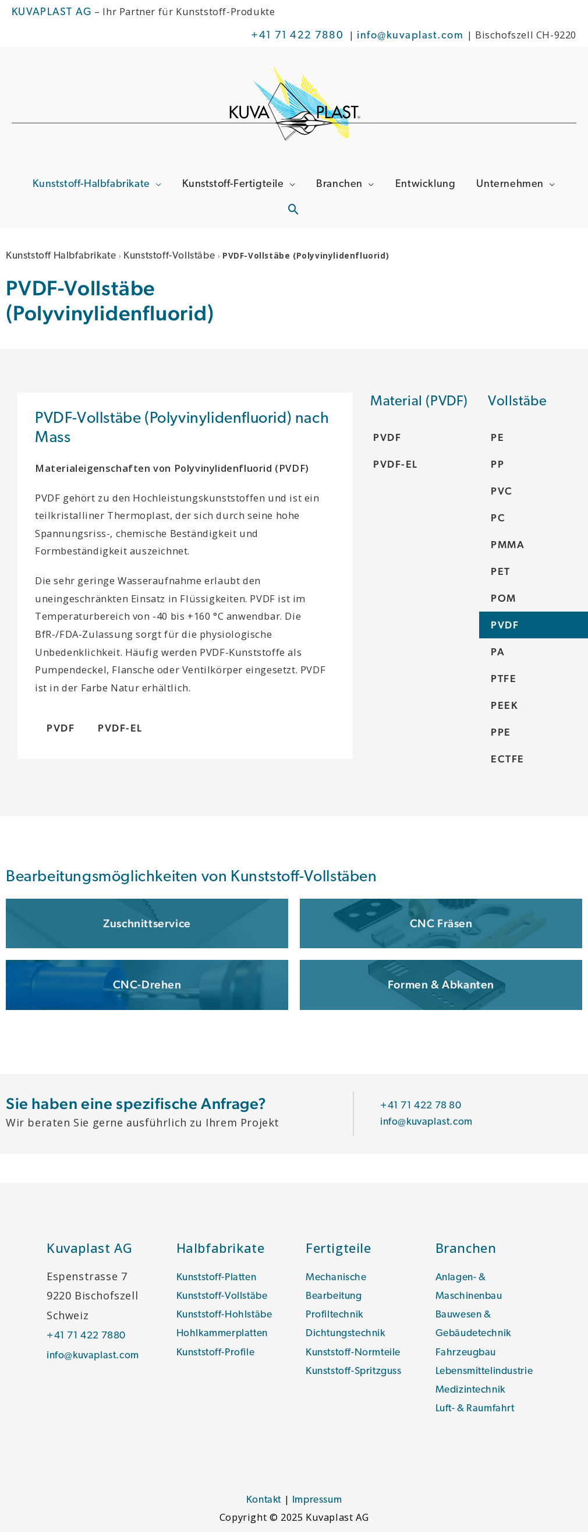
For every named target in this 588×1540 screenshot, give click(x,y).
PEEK (504, 707)
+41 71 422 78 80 (424, 1108)
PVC (502, 493)
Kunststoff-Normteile (355, 1358)
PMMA (508, 547)
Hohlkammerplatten (225, 1338)
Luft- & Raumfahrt (477, 1416)
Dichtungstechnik (348, 1338)
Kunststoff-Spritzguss (356, 1377)
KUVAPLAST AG (52, 12)
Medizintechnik (472, 1397)
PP (497, 466)
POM (504, 600)
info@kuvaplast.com (412, 35)
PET (501, 573)
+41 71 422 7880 (297, 35)
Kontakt (262, 1508)
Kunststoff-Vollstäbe (178, 258)
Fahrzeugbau (467, 1358)
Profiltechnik (336, 1318)
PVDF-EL (395, 466)
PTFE (503, 680)
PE (497, 439)
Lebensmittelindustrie (488, 1377)
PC (498, 520)
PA (498, 654)
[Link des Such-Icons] (294, 213)
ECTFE (508, 761)
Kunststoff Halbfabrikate (64, 258)
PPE (501, 734)
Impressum (318, 1508)
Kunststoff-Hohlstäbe (226, 1318)
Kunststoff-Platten (219, 1279)
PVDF (505, 627)
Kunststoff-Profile (217, 1358)
